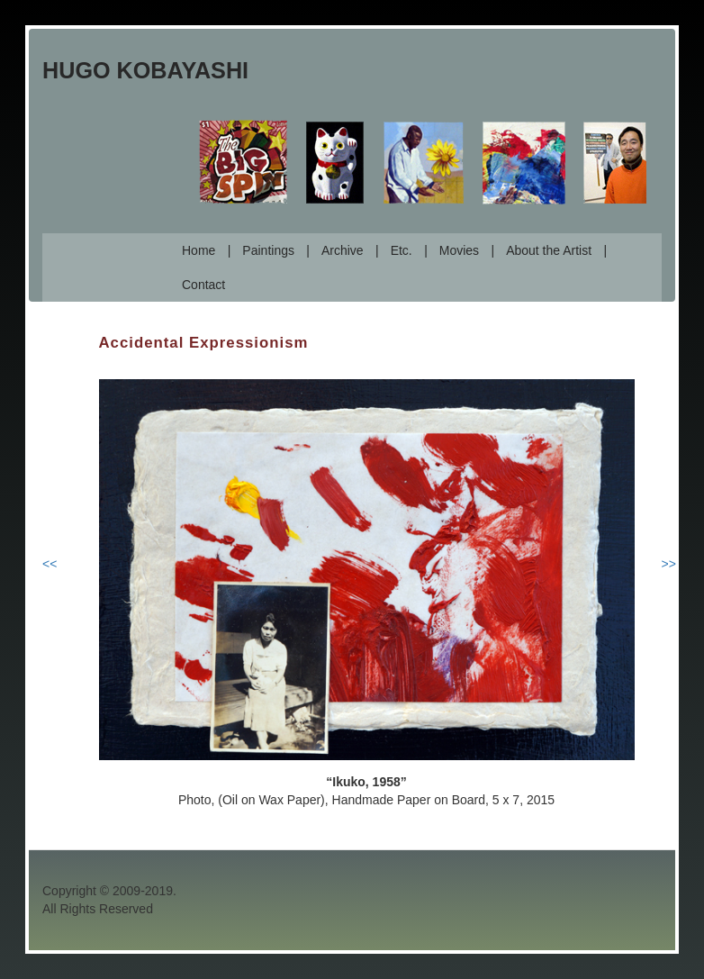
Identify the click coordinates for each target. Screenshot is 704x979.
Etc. (401, 250)
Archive (342, 250)
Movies (459, 250)
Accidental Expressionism (204, 342)
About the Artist (548, 250)
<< (49, 564)
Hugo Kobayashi (145, 70)
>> (669, 564)
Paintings (268, 250)
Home (198, 250)
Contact (203, 284)
